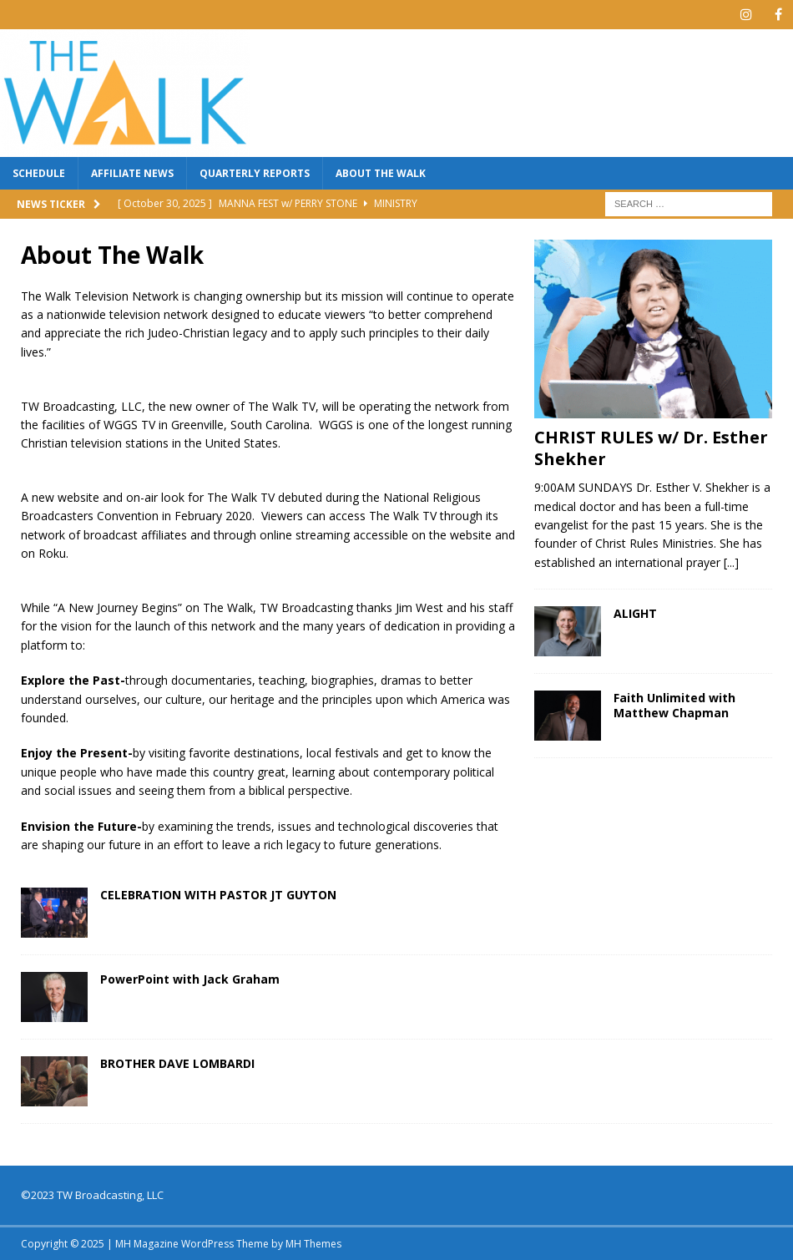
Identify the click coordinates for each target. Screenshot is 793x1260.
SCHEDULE (39, 173)
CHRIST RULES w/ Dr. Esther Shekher (651, 448)
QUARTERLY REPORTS (255, 173)
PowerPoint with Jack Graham (190, 979)
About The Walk (381, 173)
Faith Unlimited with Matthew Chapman (674, 705)
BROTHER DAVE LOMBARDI (177, 1063)
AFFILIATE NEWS (132, 173)
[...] (731, 562)
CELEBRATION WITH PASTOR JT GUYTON (218, 895)
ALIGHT (635, 613)
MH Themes (313, 1244)
